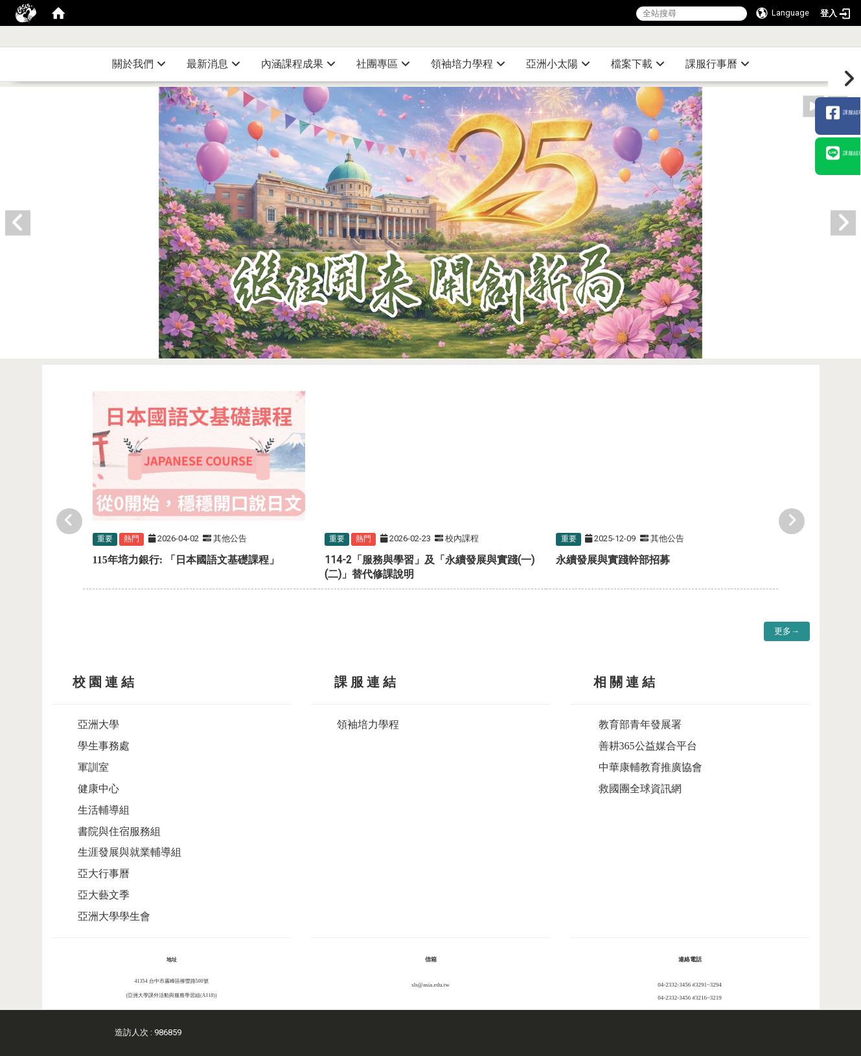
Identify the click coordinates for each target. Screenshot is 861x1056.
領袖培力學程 (468, 64)
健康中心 (98, 788)
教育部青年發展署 (640, 724)
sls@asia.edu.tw (430, 984)
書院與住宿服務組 (119, 831)
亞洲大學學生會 (114, 916)
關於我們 (139, 64)
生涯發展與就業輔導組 (129, 852)
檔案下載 (638, 64)
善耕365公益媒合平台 (648, 745)
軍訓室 (93, 767)
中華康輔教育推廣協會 (650, 767)
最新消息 (213, 64)
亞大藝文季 (104, 894)
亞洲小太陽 (558, 64)
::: (856, 42)
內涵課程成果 (298, 64)
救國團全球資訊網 (640, 788)
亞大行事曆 (104, 873)
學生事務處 (104, 745)
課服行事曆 (717, 64)
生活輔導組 (104, 809)
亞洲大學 (98, 724)
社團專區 (383, 64)
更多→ (786, 631)
